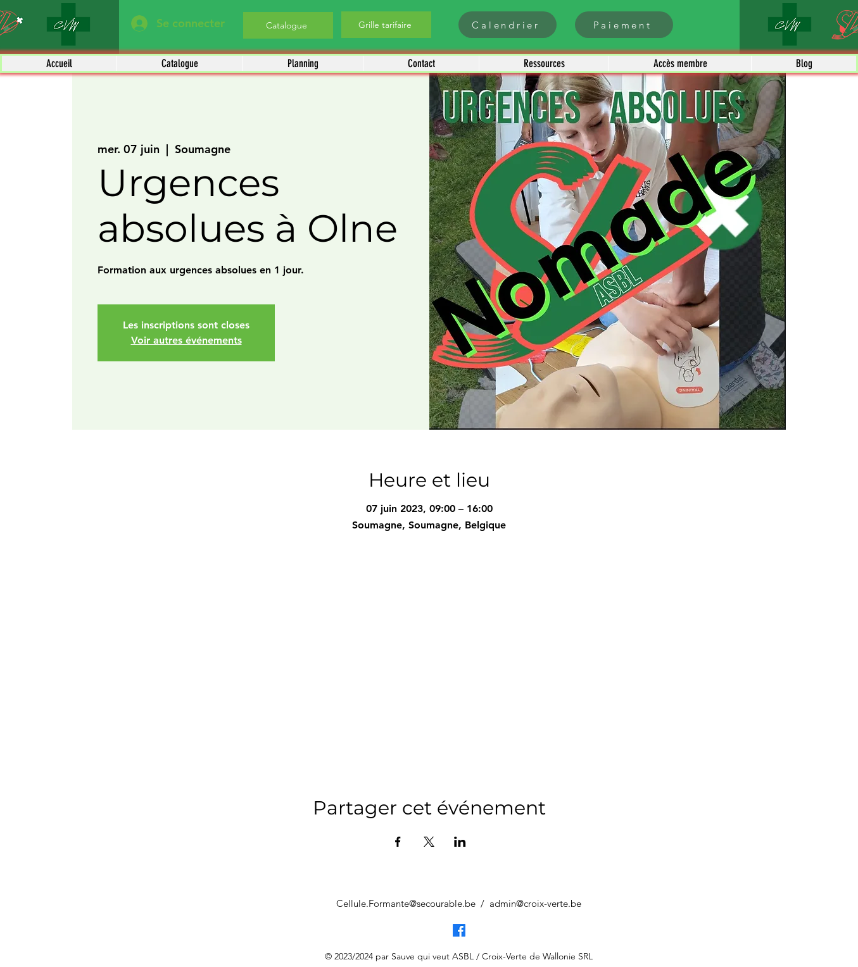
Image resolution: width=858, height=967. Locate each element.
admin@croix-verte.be (535, 903)
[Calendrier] (507, 24)
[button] (180, 63)
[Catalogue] (288, 25)
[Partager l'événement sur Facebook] (398, 842)
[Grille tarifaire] (386, 24)
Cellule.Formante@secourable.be (406, 903)
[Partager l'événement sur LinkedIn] (460, 842)
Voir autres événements (186, 340)
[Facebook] (459, 930)
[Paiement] (624, 24)
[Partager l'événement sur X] (429, 842)
